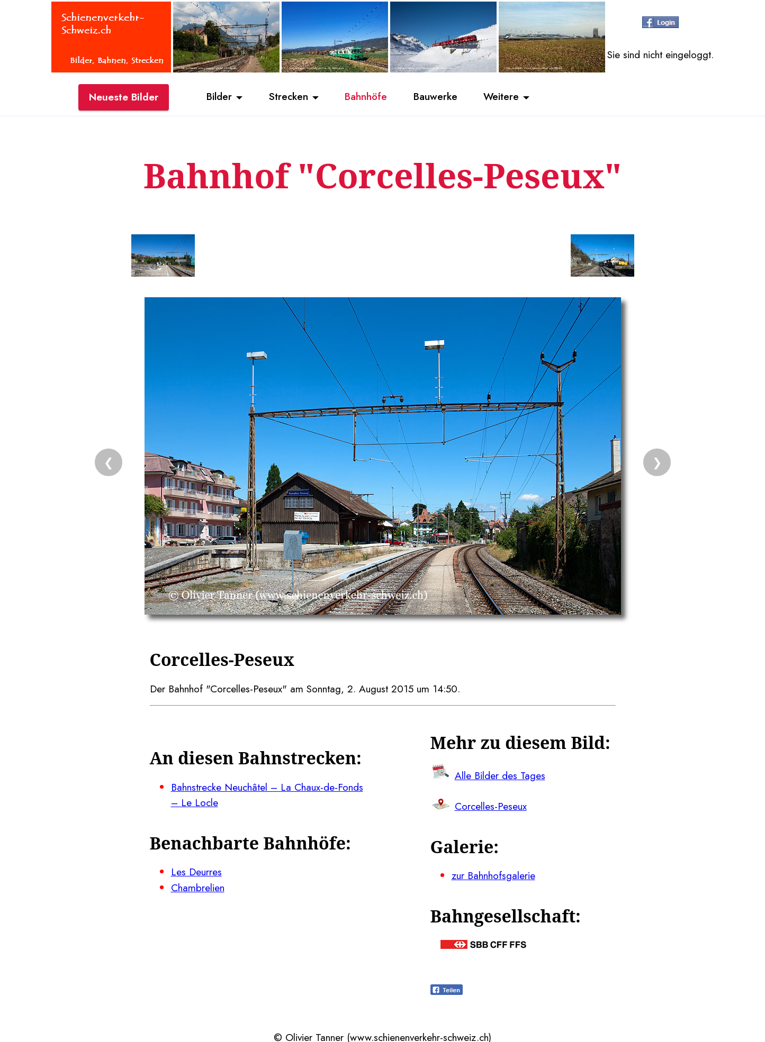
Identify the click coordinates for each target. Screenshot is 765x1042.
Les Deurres (196, 870)
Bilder (218, 96)
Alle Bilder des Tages (500, 774)
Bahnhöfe (366, 96)
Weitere (502, 96)
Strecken (288, 96)
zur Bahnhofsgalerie (493, 873)
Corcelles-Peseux (491, 805)
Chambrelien (197, 885)
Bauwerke (435, 96)
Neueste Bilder (123, 96)
